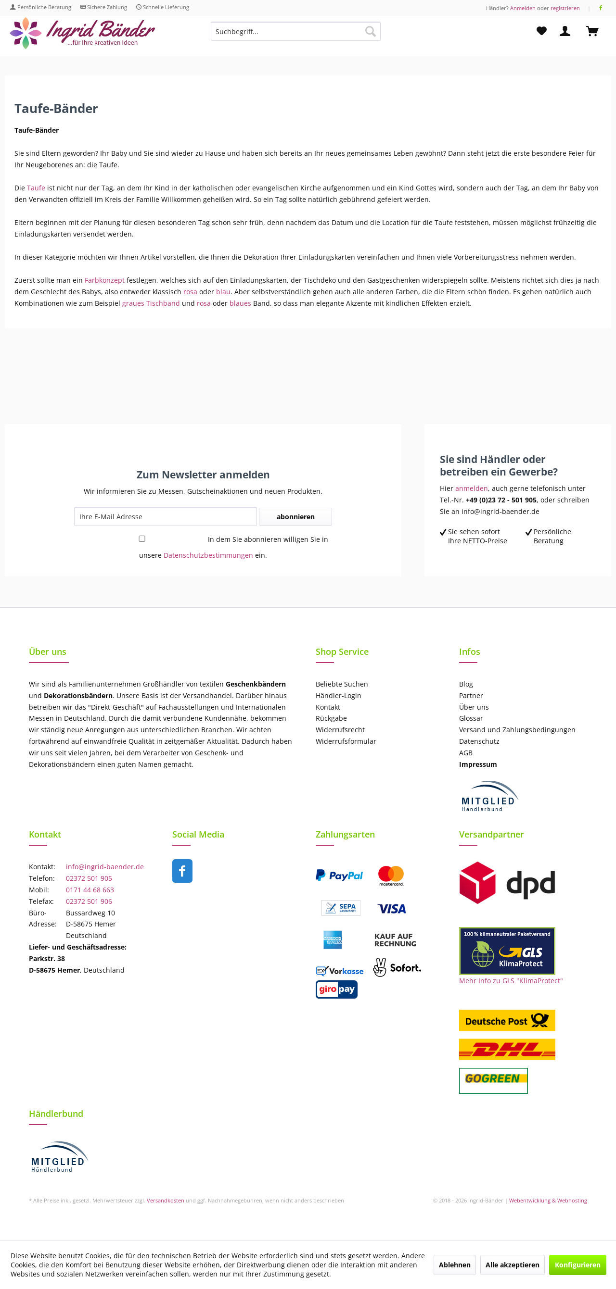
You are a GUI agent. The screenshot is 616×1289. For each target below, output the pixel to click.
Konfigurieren (578, 1264)
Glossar (471, 718)
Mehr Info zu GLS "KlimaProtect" (511, 980)
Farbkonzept (106, 280)
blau (223, 291)
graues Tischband (151, 303)
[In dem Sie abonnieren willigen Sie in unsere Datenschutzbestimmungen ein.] (142, 539)
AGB (466, 752)
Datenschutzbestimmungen (208, 555)
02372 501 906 (89, 901)
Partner (471, 695)
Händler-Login (338, 695)
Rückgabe (331, 718)
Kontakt (328, 707)
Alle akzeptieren (512, 1264)
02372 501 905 (89, 878)
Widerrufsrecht (340, 729)
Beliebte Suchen (342, 683)
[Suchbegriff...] (296, 31)
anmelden (471, 488)
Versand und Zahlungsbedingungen (517, 729)
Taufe (36, 187)
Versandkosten (165, 1200)
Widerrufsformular (346, 741)
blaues (239, 303)
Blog (466, 683)
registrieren (565, 8)
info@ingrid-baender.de (105, 866)
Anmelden (523, 8)
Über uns (474, 707)
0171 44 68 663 (90, 889)
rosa (190, 291)
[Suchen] (370, 31)
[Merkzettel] (542, 31)
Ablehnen (455, 1264)
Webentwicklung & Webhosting (548, 1200)
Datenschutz (479, 741)
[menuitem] (296, 36)
